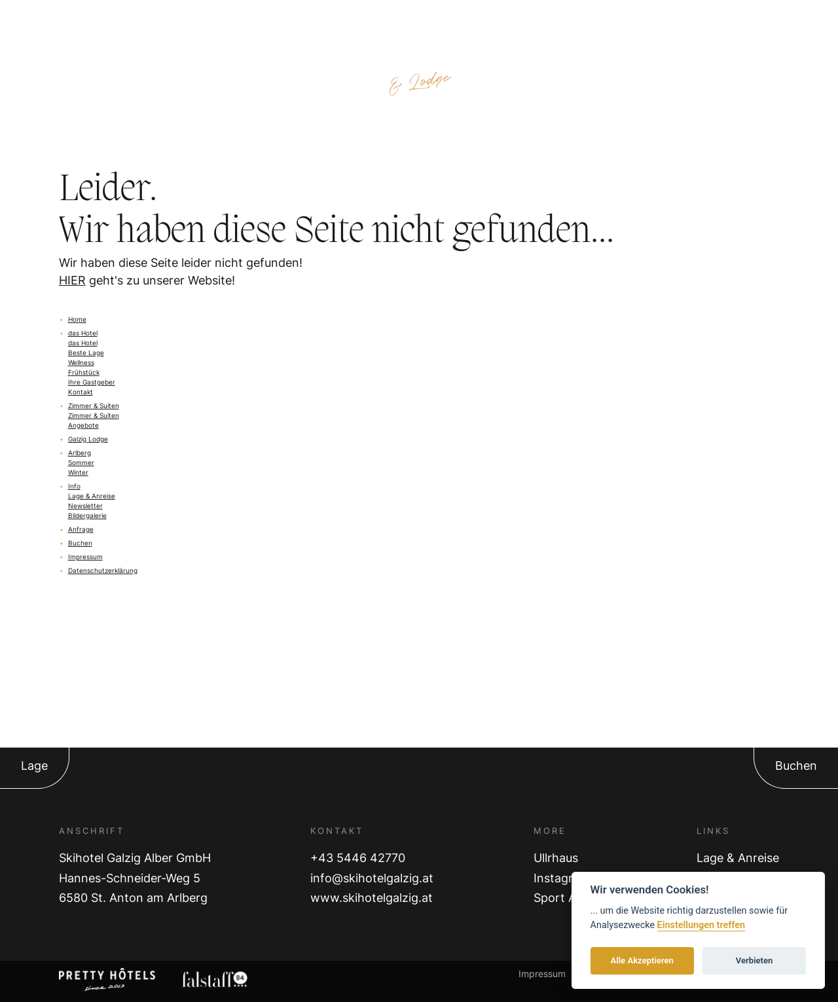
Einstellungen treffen (701, 925)
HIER (72, 280)
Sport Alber (565, 898)
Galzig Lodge (88, 439)
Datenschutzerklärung (102, 570)
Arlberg (79, 453)
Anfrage (81, 529)
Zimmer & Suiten (93, 405)
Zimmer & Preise (131, 20)
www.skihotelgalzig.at (371, 898)
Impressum (85, 557)
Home (77, 319)
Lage (34, 765)
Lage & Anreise (738, 858)
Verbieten (754, 960)
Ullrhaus (556, 858)
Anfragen (705, 20)
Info (74, 486)
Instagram (562, 878)
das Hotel (83, 333)
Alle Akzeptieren (642, 960)
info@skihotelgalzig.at (371, 878)
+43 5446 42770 (357, 858)
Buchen (80, 543)
